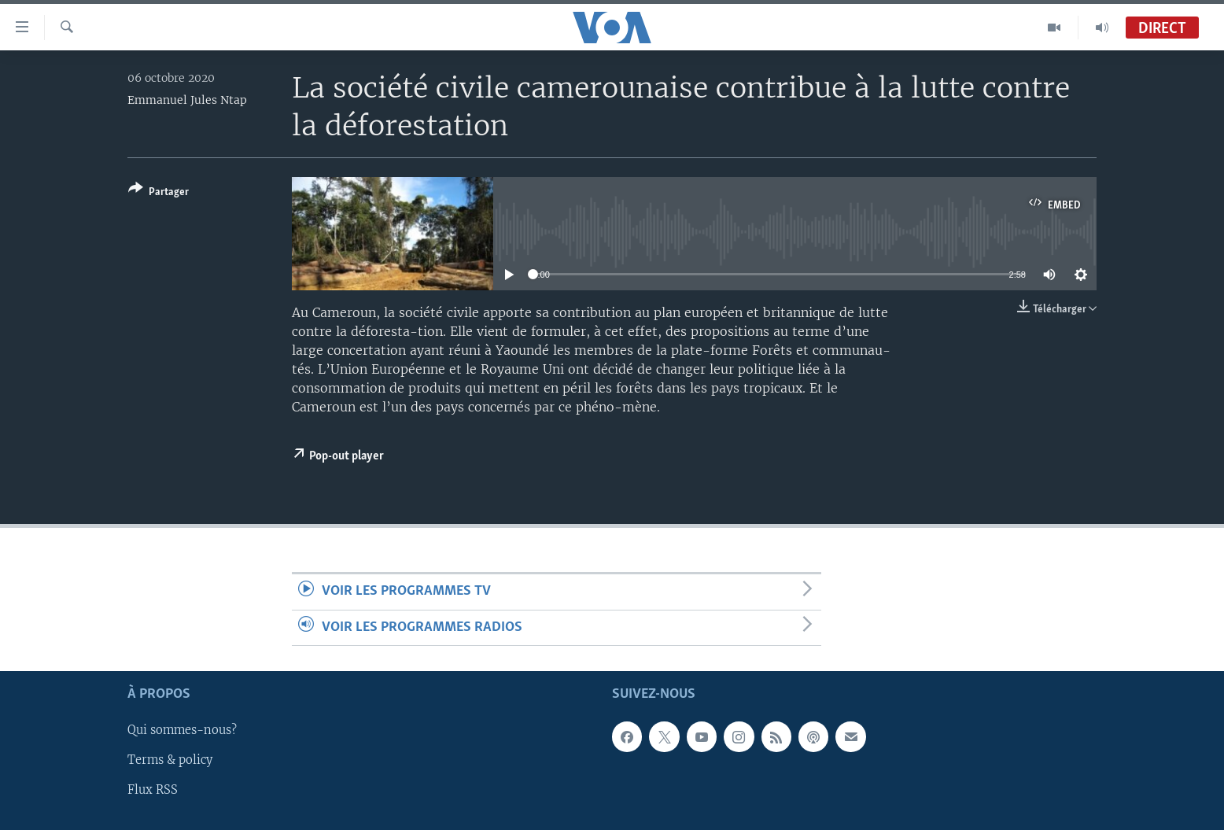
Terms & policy (169, 760)
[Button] (158, 193)
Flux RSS (152, 790)
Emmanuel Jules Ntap (187, 100)
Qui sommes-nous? (182, 730)
